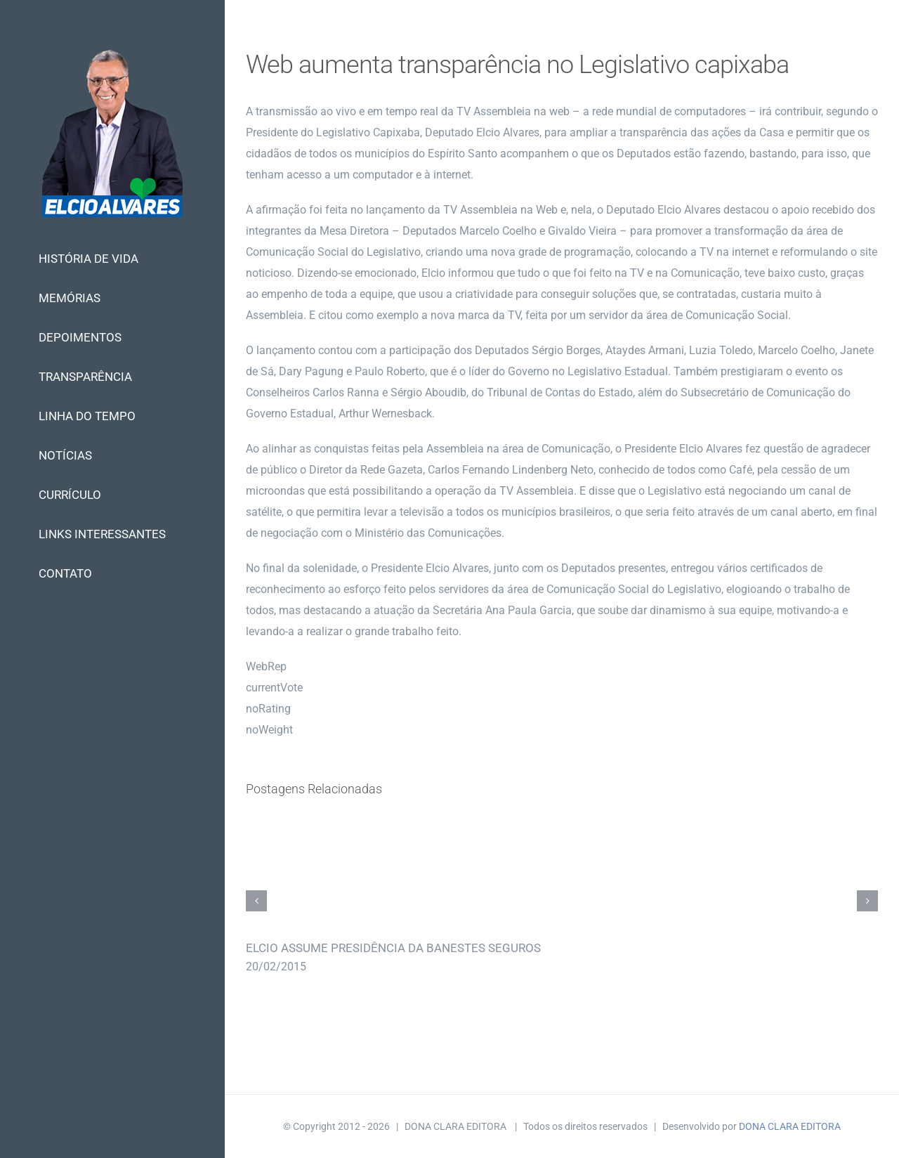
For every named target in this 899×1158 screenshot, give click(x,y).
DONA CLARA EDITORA (790, 1126)
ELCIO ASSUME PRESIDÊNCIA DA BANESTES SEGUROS (393, 948)
